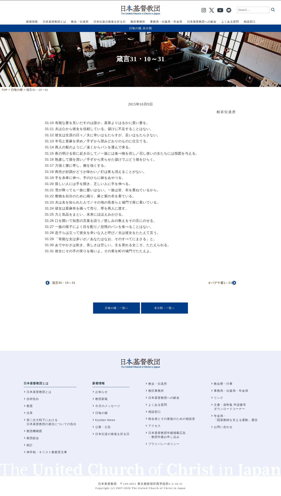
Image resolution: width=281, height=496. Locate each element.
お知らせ (101, 391)
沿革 (30, 413)
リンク (218, 397)
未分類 (147, 28)
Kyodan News (105, 420)
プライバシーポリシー (164, 444)
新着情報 (98, 383)
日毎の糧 (135, 28)
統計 (30, 445)
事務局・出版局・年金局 (231, 390)
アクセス (154, 425)
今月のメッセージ (107, 406)
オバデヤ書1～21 (220, 282)
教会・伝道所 (157, 383)
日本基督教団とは (36, 383)
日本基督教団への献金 (164, 397)
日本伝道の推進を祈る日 (112, 434)
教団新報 (101, 399)
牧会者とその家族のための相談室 (171, 418)
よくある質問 (157, 404)
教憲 (30, 406)
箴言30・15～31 (64, 282)
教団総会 (33, 438)
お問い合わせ (223, 427)
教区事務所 (156, 390)
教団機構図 (34, 431)
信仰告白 (33, 399)
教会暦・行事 (223, 383)
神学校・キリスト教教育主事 (47, 452)
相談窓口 (154, 411)
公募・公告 (103, 427)
